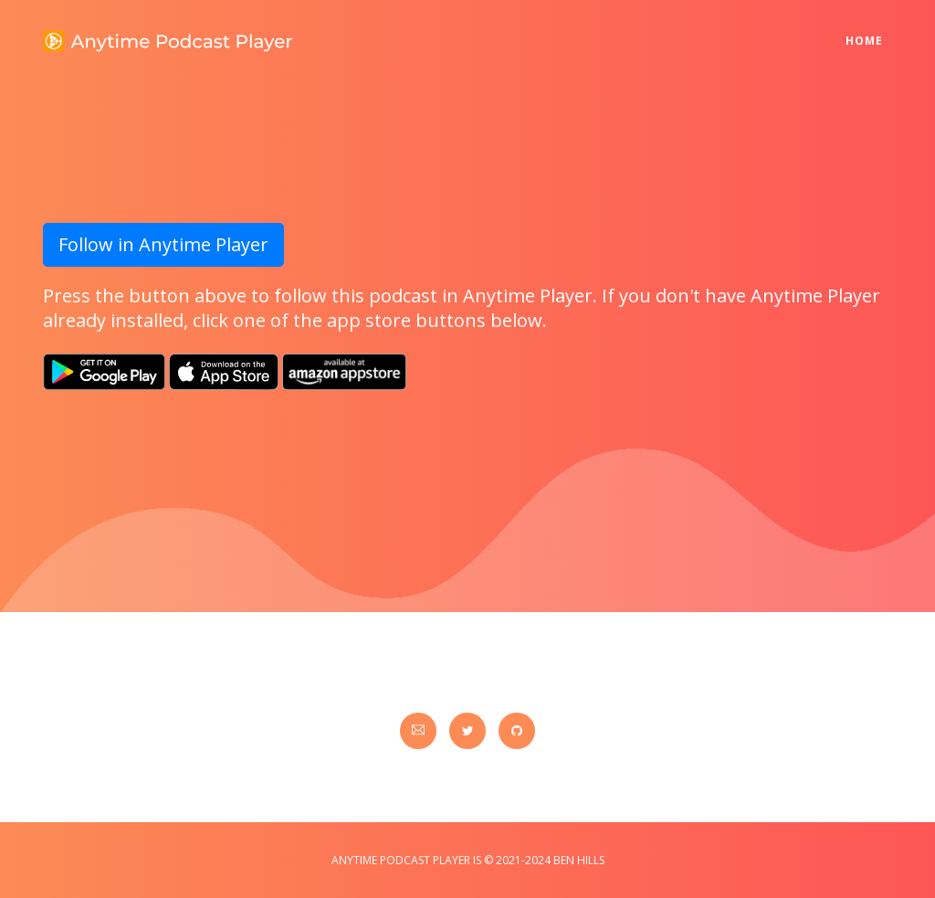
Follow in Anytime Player (163, 244)
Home (869, 28)
